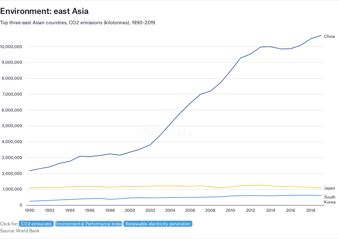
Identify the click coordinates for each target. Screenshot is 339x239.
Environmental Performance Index (88, 223)
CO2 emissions (36, 223)
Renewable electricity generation (157, 223)
